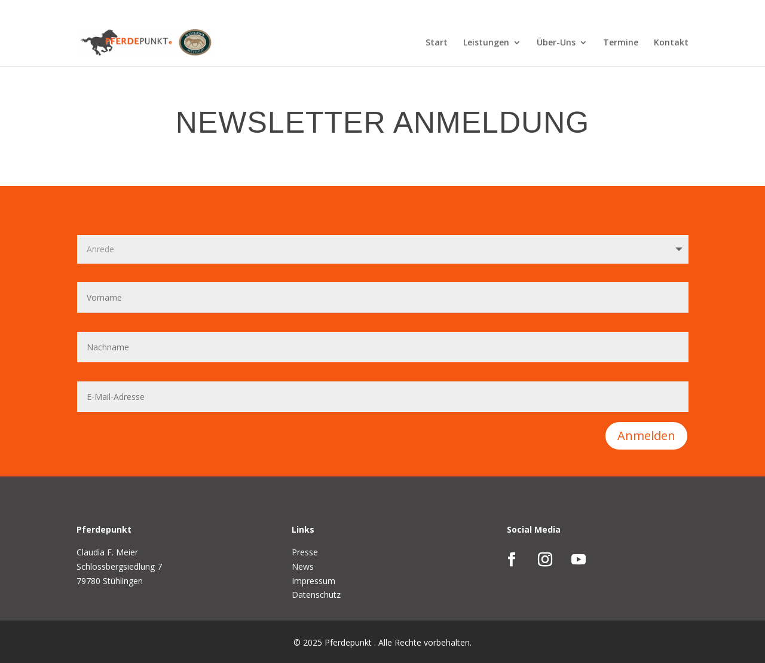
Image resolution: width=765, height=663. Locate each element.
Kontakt (671, 43)
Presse (305, 552)
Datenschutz (316, 594)
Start (437, 43)
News (303, 566)
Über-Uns (556, 43)
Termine (620, 43)
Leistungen (486, 43)
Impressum (313, 580)
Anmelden (646, 435)
